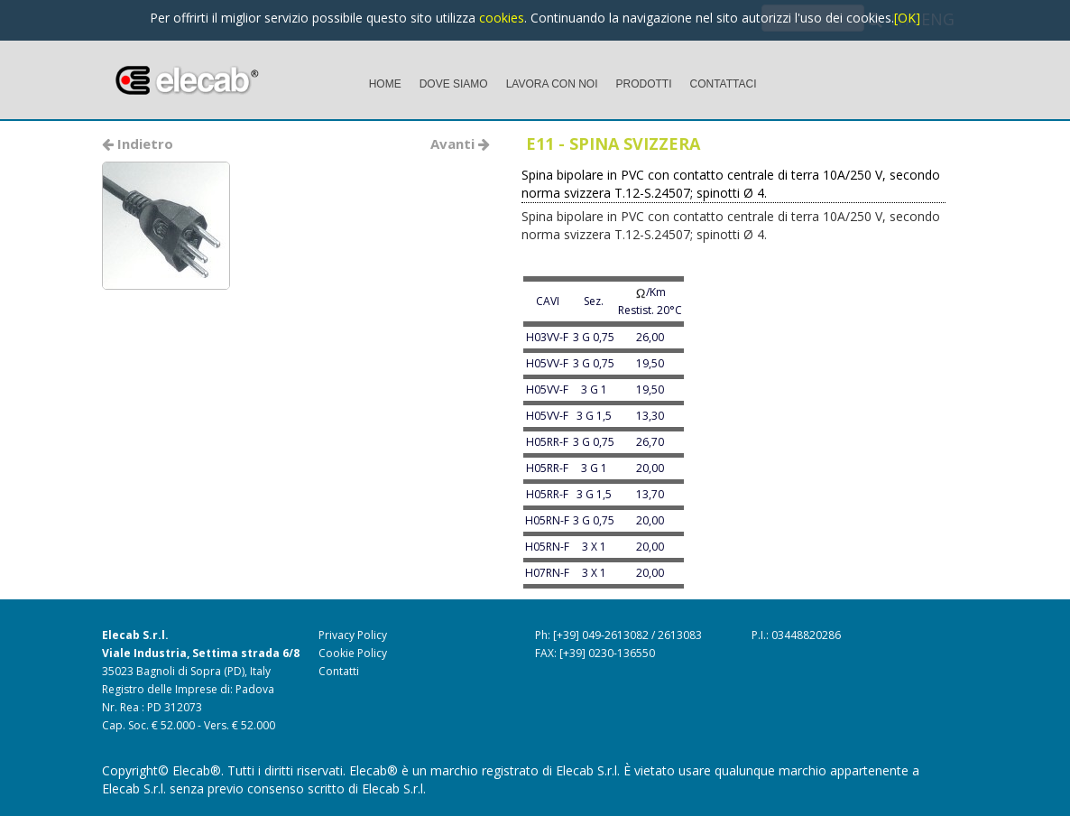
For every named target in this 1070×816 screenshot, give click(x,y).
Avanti (460, 143)
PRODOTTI (644, 84)
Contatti (338, 671)
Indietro (137, 143)
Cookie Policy (352, 653)
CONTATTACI (723, 84)
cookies (501, 17)
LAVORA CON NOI (552, 84)
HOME (385, 84)
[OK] (907, 17)
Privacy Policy (352, 635)
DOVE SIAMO (454, 84)
